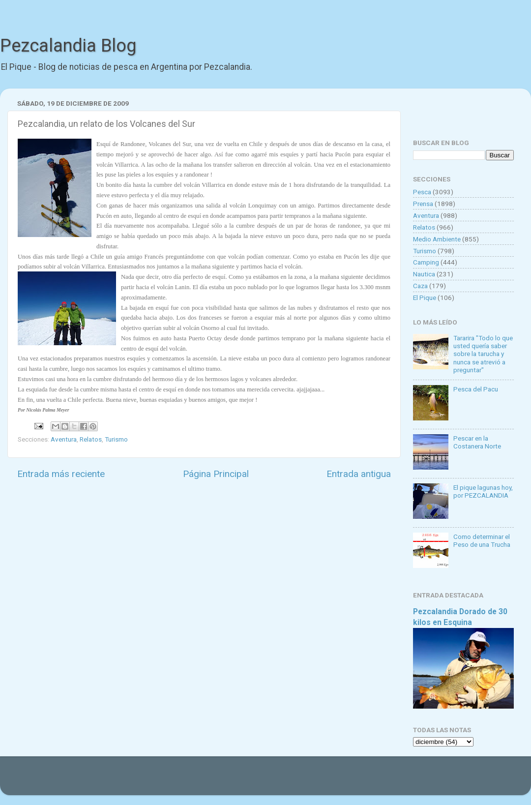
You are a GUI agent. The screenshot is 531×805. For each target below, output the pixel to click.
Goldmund (283, 780)
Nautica (424, 274)
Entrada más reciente (61, 473)
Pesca (422, 192)
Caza (420, 286)
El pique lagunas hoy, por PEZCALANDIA (483, 491)
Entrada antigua (358, 473)
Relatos (91, 439)
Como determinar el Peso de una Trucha (481, 540)
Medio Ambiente (437, 239)
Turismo (116, 439)
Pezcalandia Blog (68, 45)
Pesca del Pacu (475, 389)
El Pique (424, 297)
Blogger (366, 780)
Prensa (423, 204)
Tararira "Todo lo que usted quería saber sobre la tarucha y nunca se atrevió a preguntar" (483, 354)
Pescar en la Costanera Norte (477, 442)
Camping (426, 262)
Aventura (64, 439)
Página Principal (216, 473)
